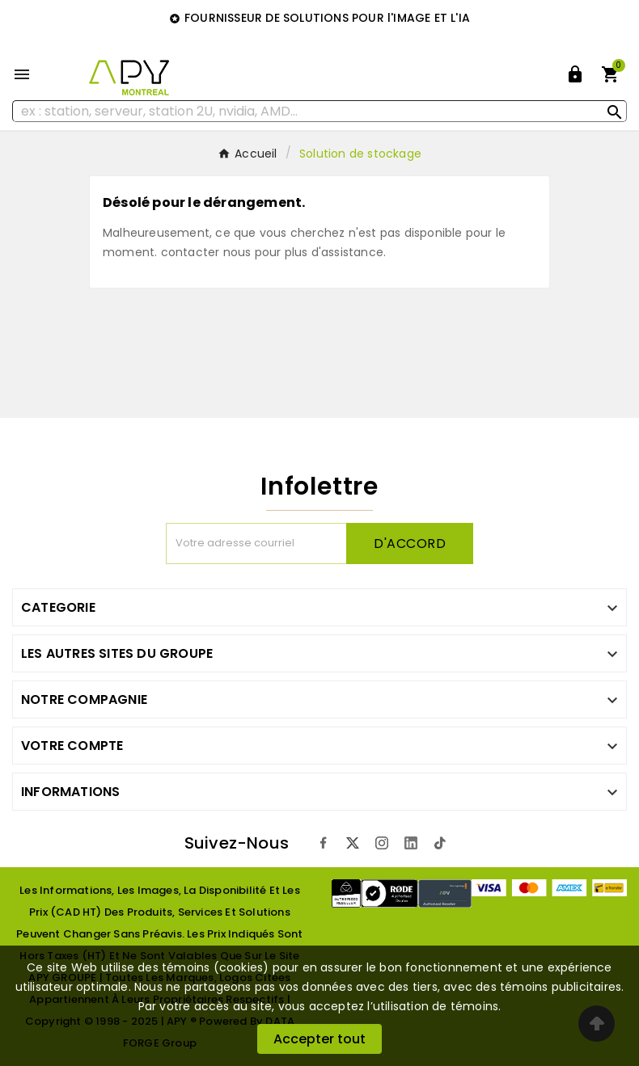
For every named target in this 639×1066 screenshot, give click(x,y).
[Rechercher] (319, 111)
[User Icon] (575, 74)
